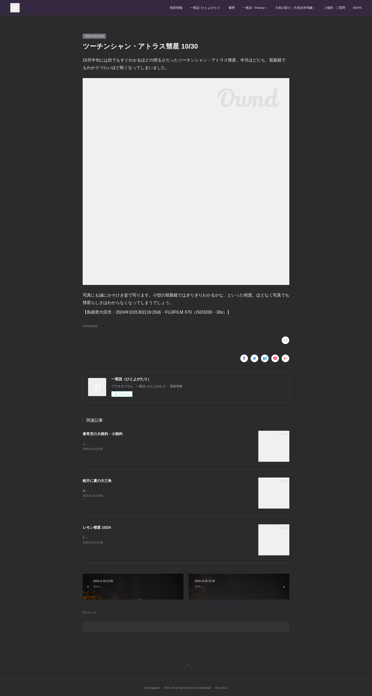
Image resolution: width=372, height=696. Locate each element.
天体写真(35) (90, 326)
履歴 (232, 8)
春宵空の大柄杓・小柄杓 (102, 434)
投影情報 (176, 8)
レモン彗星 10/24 (97, 527)
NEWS (357, 8)
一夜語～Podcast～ (255, 8)
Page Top (186, 667)
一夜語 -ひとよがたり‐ (205, 8)
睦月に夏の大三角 (97, 481)
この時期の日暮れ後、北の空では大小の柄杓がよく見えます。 (126, 443)
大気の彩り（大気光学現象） (295, 8)
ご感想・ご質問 (334, 8)
